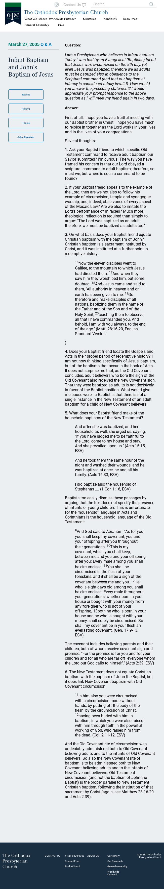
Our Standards (115, 861)
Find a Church (72, 866)
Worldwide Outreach (113, 873)
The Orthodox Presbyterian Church (66, 12)
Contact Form (72, 861)
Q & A (46, 44)
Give (61, 25)
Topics (26, 122)
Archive (26, 108)
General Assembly (37, 25)
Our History (113, 855)
